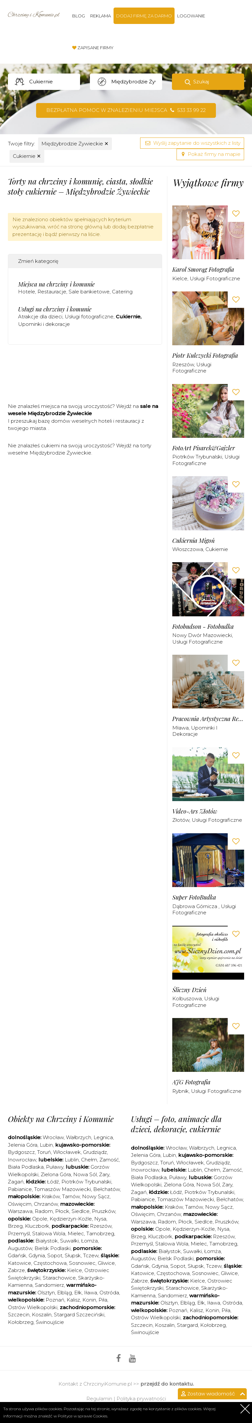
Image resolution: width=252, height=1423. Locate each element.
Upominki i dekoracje (44, 324)
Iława (90, 1292)
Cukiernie (27, 156)
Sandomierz (49, 1285)
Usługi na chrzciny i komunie (55, 309)
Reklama (100, 15)
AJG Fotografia (191, 1082)
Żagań (16, 1182)
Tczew (90, 1255)
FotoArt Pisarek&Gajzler (203, 448)
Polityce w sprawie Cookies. (83, 1415)
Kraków (51, 1196)
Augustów (20, 1248)
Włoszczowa (187, 549)
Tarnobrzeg (100, 1233)
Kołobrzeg (20, 1322)
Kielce (179, 278)
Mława (180, 728)
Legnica (103, 1137)
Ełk (78, 1292)
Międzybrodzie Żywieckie (75, 143)
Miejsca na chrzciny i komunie (56, 284)
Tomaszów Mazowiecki (62, 1189)
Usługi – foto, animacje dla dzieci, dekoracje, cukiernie (176, 1124)
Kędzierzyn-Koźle (71, 1219)
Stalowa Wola (48, 1233)
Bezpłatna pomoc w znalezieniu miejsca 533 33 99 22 (126, 110)
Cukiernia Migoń (193, 540)
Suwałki (69, 1241)
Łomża (89, 1241)
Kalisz (73, 1300)
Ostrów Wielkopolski (32, 1307)
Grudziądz (95, 1152)
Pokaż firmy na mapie (210, 154)
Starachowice (59, 1278)
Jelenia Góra (22, 1145)
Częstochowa (50, 1263)
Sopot (54, 1255)
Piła (102, 1300)
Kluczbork (37, 1226)
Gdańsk (17, 1255)
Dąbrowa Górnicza (195, 906)
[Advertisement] (127, 376)
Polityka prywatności (141, 1398)
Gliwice (106, 1263)
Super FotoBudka (194, 897)
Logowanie (191, 15)
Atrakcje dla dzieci (40, 316)
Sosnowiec (82, 1263)
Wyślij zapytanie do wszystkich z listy (192, 143)
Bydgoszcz (21, 1152)
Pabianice (20, 1189)
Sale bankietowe (89, 291)
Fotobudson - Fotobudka (203, 626)
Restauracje (51, 291)
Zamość (109, 1160)
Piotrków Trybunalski (197, 457)
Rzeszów (183, 364)
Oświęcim (20, 1204)
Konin (89, 1300)
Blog (78, 15)
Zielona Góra (56, 1174)
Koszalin (42, 1314)
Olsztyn (46, 1292)
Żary (104, 1174)
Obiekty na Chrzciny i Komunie (61, 1119)
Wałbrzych (78, 1137)
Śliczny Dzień (189, 990)
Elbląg (64, 1292)
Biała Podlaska (26, 1167)
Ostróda (109, 1292)
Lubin (46, 1145)
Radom (44, 1211)
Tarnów (71, 1196)
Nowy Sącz (96, 1196)
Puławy (54, 1167)
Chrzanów (46, 1204)
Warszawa (20, 1211)
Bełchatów (106, 1189)
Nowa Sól (85, 1174)
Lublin (72, 1160)
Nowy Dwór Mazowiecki (202, 635)
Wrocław (53, 1137)
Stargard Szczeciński (79, 1314)
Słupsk (73, 1255)
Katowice (19, 1263)
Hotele (26, 291)
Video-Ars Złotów (194, 811)
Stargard (187, 1325)
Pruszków (103, 1211)
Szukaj (201, 81)
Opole (39, 1219)
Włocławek (67, 1152)
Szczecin (19, 1314)
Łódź (53, 1182)
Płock (62, 1211)
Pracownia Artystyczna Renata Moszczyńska (208, 719)
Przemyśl (19, 1233)
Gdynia (37, 1255)
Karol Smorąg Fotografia (203, 269)
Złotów (180, 820)
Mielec (76, 1233)
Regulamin (99, 1398)
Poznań (55, 1300)
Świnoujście (50, 1322)
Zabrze (16, 1270)
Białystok (46, 1241)
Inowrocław (22, 1160)
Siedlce (81, 1211)
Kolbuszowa (187, 998)
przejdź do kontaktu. (167, 1384)
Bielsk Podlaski (52, 1248)
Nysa (100, 1219)
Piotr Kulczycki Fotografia (205, 355)
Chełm (89, 1160)
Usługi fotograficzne (89, 316)
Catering (122, 291)
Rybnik (180, 1091)
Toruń (44, 1152)
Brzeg (15, 1226)
